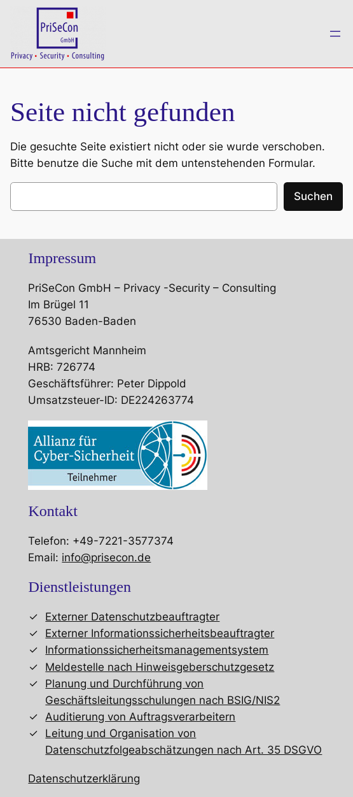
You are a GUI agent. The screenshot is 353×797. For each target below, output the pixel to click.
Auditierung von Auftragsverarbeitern (140, 716)
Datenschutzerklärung (84, 778)
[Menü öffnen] (335, 33)
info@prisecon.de (106, 557)
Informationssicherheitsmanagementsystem (156, 649)
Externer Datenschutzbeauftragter (132, 616)
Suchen (313, 196)
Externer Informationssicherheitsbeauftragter (159, 633)
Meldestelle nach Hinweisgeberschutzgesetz (159, 667)
